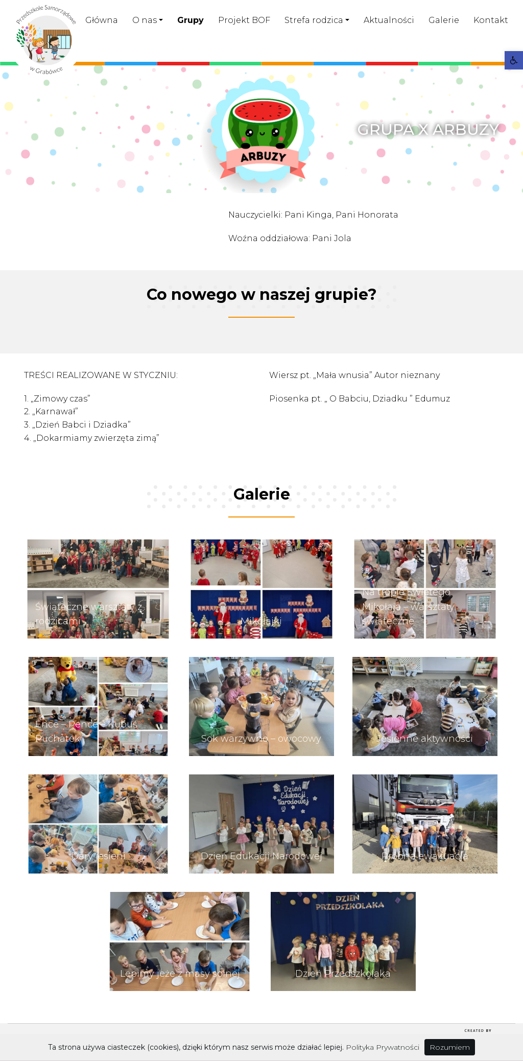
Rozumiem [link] (450, 1047)
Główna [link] (101, 20)
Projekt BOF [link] (244, 20)
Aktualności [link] (389, 20)
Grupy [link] (190, 20)
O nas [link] (144, 20)
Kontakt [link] (490, 20)
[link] (514, 60)
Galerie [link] (444, 20)
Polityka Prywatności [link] (382, 1047)
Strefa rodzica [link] (313, 20)
